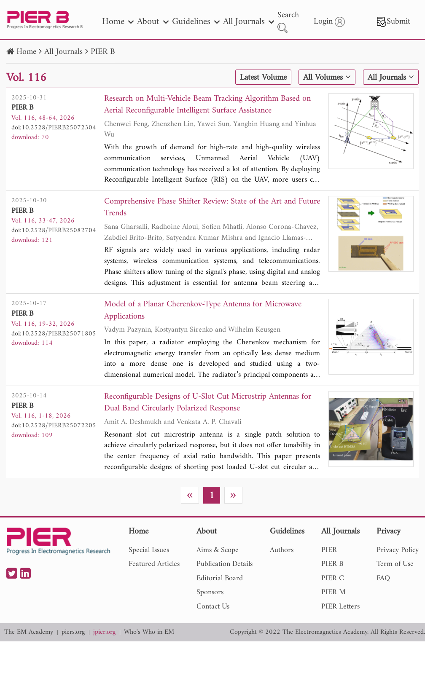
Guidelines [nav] (196, 21)
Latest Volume (263, 77)
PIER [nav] (329, 550)
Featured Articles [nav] (154, 564)
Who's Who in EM (149, 632)
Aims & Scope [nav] (217, 550)
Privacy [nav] (389, 532)
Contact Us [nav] (212, 606)
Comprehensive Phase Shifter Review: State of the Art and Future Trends (212, 208)
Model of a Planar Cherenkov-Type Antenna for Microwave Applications (202, 311)
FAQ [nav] (383, 578)
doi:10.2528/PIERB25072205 (53, 426)
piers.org (73, 632)
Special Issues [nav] (149, 550)
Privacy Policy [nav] (398, 550)
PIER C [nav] (332, 578)
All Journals (63, 52)
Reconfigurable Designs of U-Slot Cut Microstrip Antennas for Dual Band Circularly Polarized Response (207, 403)
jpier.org (104, 632)
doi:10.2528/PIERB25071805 (53, 334)
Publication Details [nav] (224, 564)
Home (26, 52)
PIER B (103, 52)
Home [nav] (118, 21)
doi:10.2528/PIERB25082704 (53, 230)
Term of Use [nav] (395, 564)
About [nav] (153, 21)
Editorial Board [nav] (219, 578)
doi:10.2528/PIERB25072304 (53, 128)
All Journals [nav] (248, 21)
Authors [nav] (281, 550)
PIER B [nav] (332, 564)
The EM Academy (28, 632)
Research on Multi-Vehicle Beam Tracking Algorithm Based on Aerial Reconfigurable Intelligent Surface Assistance (207, 105)
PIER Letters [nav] (340, 606)
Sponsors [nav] (209, 592)
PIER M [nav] (333, 592)
